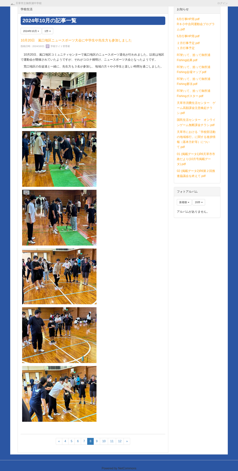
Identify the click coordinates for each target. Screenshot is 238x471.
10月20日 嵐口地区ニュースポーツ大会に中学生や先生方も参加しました (76, 40)
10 (104, 441)
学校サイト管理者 (58, 46)
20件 (198, 202)
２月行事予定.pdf (188, 43)
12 (120, 441)
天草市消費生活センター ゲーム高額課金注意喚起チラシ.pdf (196, 107)
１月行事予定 (186, 48)
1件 (47, 31)
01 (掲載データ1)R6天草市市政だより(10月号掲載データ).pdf (196, 159)
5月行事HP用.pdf (188, 36)
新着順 (184, 202)
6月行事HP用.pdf (188, 19)
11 (112, 441)
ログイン (222, 3)
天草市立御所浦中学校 (29, 3)
